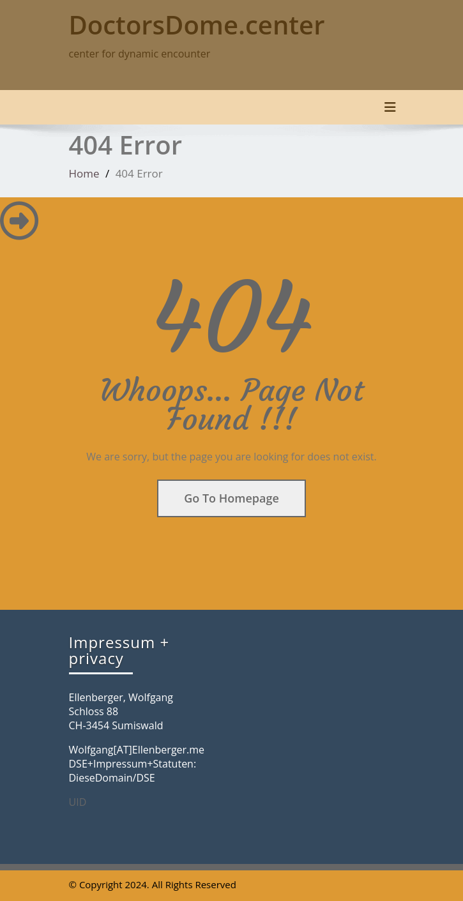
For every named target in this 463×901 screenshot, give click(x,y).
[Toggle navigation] (390, 107)
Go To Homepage (231, 498)
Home (84, 173)
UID (78, 802)
